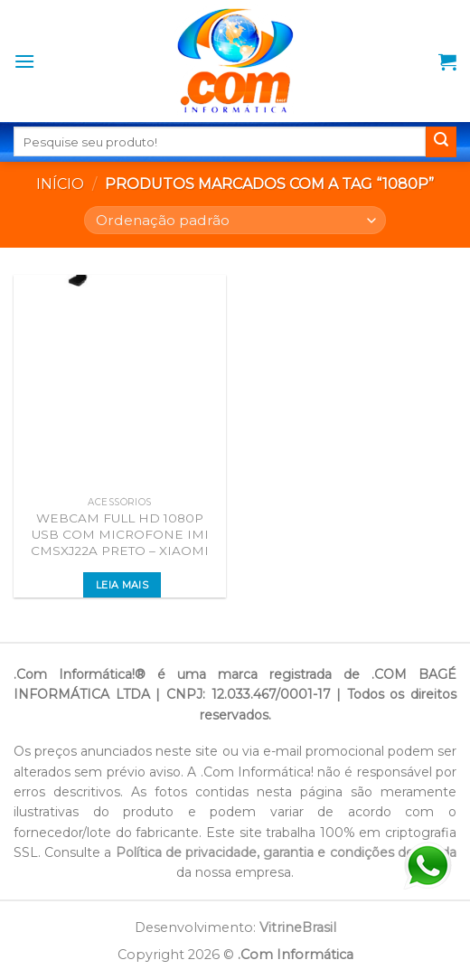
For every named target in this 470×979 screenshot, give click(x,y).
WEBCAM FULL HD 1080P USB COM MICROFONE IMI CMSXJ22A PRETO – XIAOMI (120, 534)
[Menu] (24, 61)
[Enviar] (441, 142)
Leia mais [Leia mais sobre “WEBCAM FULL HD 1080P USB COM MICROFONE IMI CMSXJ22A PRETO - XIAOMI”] (122, 585)
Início (60, 184)
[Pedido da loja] (234, 220)
